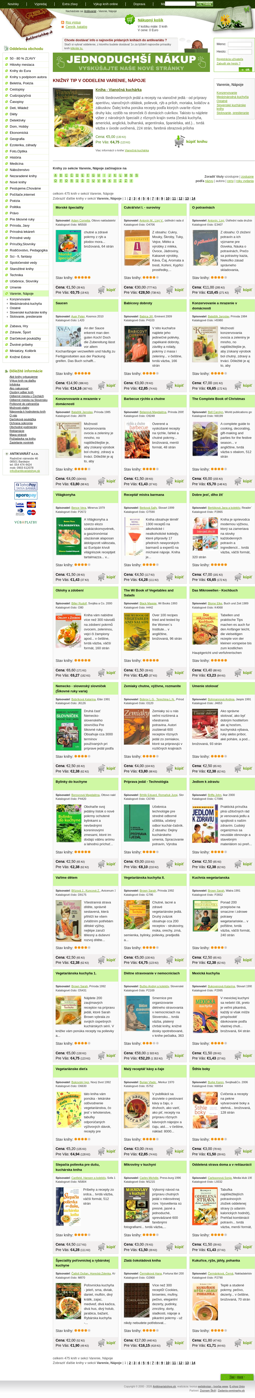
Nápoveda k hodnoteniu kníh (28, 411)
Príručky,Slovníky (22, 244)
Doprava (139, 4)
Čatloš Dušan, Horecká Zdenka (91, 1273)
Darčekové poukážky (25, 338)
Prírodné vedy (20, 238)
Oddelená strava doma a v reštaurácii (222, 1164)
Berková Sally (148, 507)
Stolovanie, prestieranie (233, 113)
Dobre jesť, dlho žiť (207, 495)
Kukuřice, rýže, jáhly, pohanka (216, 1260)
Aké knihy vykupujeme (24, 376)
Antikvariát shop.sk (29, 26)
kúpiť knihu (196, 141)
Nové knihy (18, 182)
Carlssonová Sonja (220, 1177)
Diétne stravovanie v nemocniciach (152, 973)
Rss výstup (73, 22)
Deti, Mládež (19, 108)
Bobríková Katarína (83, 699)
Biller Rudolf (79, 603)
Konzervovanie (227, 93)
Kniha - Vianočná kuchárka (119, 90)
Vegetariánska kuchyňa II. (144, 877)
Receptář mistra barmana (144, 495)
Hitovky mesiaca (22, 65)
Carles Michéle (149, 1177)
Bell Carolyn (215, 412)
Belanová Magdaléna (153, 412)
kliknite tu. (77, 48)
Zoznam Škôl (208, 1390)
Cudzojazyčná (20, 95)
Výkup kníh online (106, 4)
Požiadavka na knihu (23, 438)
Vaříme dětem (67, 877)
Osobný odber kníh (21, 392)
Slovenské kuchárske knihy (28, 312)
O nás (13, 415)
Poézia (15, 201)
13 (187, 198)
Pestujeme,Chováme (25, 188)
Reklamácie (17, 430)
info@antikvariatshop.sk (25, 470)
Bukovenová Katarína (221, 986)
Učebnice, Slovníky (24, 281)
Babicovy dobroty (138, 303)
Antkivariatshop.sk (164, 1386)
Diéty (14, 114)
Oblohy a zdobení (69, 590)
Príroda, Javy (20, 225)
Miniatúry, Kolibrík (23, 351)
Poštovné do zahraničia (24, 403)
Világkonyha (65, 495)
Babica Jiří (146, 316)
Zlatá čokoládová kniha (142, 1260)
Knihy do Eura (20, 71)
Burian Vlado (148, 1082)
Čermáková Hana (151, 1273)
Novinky (13, 4)
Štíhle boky (201, 1069)
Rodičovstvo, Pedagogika (29, 250)
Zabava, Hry (19, 326)
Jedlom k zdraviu (205, 782)
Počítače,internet (22, 194)
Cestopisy (17, 89)
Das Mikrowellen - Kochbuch (215, 590)
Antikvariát (90, 11)
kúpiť (111, 290)
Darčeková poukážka (23, 419)
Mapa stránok (18, 434)
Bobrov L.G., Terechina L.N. (157, 699)
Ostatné (222, 101)
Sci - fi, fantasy (21, 256)
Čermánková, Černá (220, 1273)
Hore (240, 1376)
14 (193, 198)
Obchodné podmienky (23, 427)
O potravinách (203, 207)
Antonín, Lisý (216, 220)
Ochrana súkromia (21, 423)
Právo (14, 213)
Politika (15, 207)
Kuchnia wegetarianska (211, 877)
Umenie (15, 287)
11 (174, 198)
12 (180, 198)
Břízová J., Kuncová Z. (85, 890)
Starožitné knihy (22, 269)
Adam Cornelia (80, 220)
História (15, 157)
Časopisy (16, 102)
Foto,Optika (18, 151)
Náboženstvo (19, 170)
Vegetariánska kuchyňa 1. (76, 973)
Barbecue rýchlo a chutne (144, 399)
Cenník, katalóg (76, 27)
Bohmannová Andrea (221, 699)
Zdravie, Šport (20, 332)
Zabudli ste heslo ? (228, 63)
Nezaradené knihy (23, 176)
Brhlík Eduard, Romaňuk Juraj (158, 794)
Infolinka (15, 384)
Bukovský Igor (80, 1082)
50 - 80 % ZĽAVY (22, 58)
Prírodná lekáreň (22, 232)
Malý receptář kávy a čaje (144, 1069)
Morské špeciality (69, 207)
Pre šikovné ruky (22, 219)
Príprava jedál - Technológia (146, 782)
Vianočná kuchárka (137, 150)
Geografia (17, 139)
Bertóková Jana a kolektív (224, 507)
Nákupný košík (150, 20)
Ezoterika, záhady (23, 145)
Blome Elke (215, 603)
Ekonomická (19, 133)
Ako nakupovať (19, 388)
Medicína (16, 164)
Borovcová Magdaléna (85, 794)
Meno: (221, 44)
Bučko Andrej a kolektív (154, 986)
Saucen (61, 303)
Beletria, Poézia (21, 83)
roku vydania (245, 181)
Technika (16, 275)
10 (167, 198)
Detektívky (18, 120)
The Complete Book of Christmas (218, 399)
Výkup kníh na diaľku (23, 380)
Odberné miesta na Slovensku (28, 399)
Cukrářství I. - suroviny (142, 207)
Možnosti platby (19, 407)
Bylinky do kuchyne (71, 782)
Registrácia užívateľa (230, 59)
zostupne (247, 176)
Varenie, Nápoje (21, 293)
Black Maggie (148, 603)
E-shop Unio (237, 1386)
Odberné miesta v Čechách (27, 396)
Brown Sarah (148, 890)
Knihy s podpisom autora (28, 77)
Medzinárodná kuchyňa (233, 97)
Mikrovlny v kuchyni (140, 1164)
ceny (230, 181)
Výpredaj (41, 4)
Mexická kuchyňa (206, 973)
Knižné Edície (20, 357)
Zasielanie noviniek (22, 442)
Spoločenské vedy (23, 263)
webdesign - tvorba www (213, 1386)
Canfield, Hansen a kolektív (88, 1177)
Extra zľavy (70, 4)
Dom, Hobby (19, 126)
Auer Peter (78, 316)
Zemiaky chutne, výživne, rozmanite (152, 686)
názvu (209, 181)
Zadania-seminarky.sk (231, 1390)
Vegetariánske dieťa (71, 1069)
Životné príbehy (21, 345)
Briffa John (214, 794)
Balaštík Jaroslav (218, 316)
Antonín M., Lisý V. (151, 220)
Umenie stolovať (205, 686)
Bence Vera (78, 507)
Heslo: (221, 51)
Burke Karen (216, 1082)
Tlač (232, 1376)
